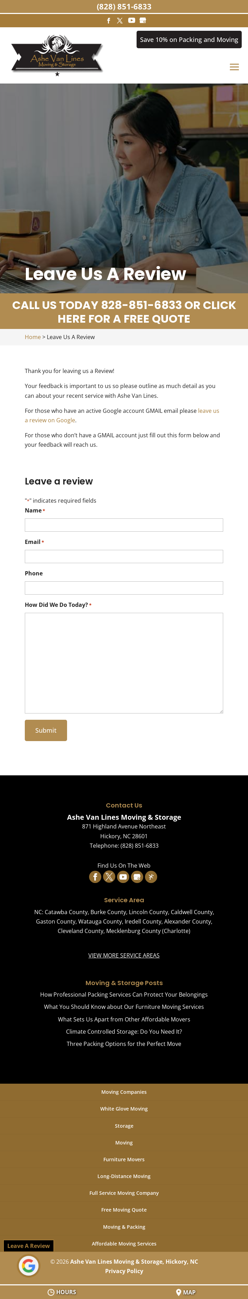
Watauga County (100, 921)
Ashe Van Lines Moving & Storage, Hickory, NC (134, 1261)
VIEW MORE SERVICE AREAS (124, 956)
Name (35, 511)
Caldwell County (192, 912)
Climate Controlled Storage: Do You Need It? (124, 1031)
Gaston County (55, 921)
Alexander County (187, 921)
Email (34, 542)
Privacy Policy (124, 1271)
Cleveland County (80, 931)
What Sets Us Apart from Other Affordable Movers (124, 1019)
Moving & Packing (124, 1226)
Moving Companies (124, 1092)
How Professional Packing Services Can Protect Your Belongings (124, 995)
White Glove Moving (124, 1109)
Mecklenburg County (133, 931)
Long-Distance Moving (124, 1176)
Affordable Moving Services (124, 1243)
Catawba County (66, 912)
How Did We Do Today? (58, 605)
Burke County (108, 912)
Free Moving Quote (124, 1210)
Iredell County (143, 921)
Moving (124, 1142)
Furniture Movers (124, 1159)
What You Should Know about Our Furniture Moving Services (124, 1007)
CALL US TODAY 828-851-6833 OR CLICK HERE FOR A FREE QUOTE (124, 311)
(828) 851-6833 (124, 6)
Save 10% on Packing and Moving (189, 39)
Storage (124, 1125)
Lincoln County (148, 912)
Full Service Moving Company (124, 1193)
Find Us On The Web (124, 865)
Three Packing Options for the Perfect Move (124, 1044)
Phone (34, 573)
